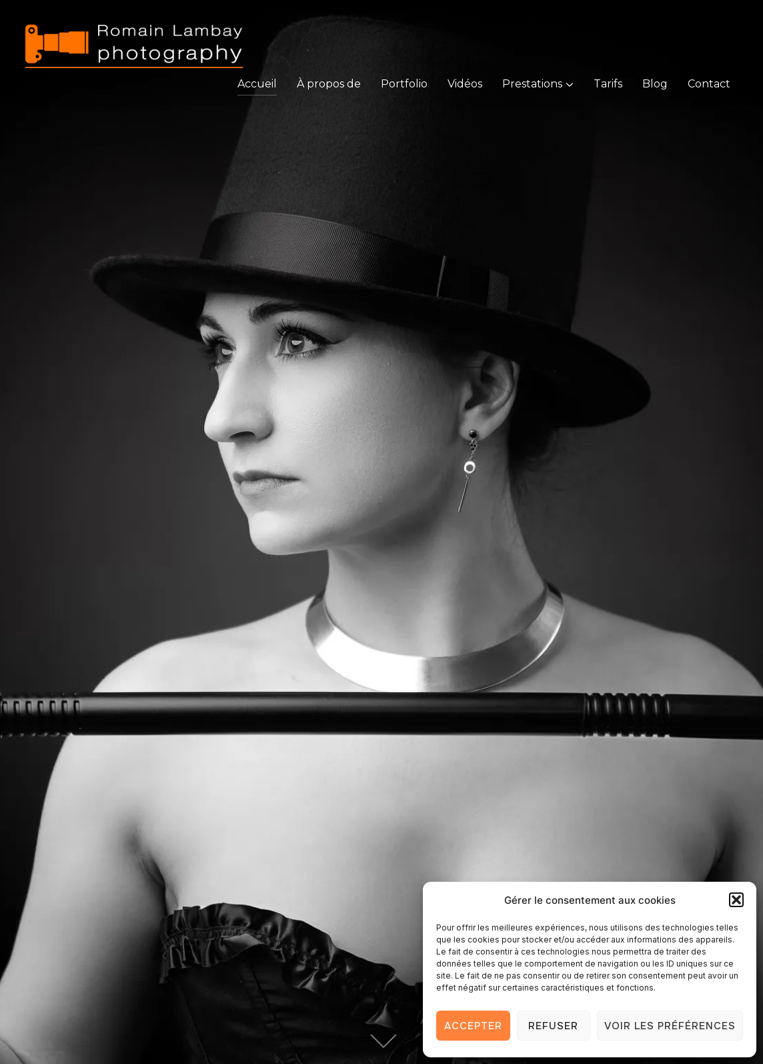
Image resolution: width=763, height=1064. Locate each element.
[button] (736, 899)
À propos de (329, 83)
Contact (709, 83)
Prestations (532, 83)
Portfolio (404, 83)
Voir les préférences (670, 1026)
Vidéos (465, 83)
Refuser (553, 1026)
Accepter (473, 1026)
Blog (655, 83)
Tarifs (608, 83)
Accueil (257, 83)
